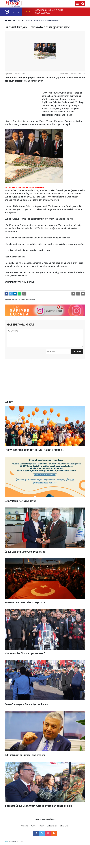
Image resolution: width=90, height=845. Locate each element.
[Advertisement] (22, 99)
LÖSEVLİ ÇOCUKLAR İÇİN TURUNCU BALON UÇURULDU (49, 11)
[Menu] (77, 4)
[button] (73, 293)
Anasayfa (10, 20)
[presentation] (13, 11)
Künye (33, 826)
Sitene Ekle (64, 826)
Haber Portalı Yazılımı (16, 841)
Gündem (21, 20)
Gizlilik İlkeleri (52, 826)
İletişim (41, 826)
